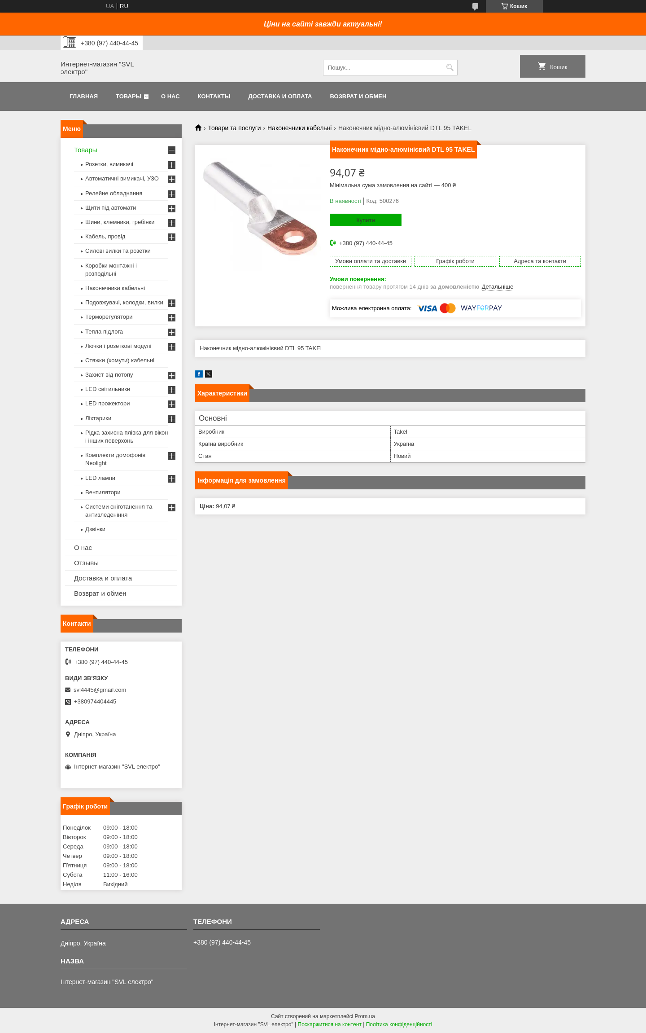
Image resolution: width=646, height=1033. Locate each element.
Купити (365, 220)
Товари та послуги (234, 128)
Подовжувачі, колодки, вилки (124, 302)
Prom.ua (365, 1016)
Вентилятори (102, 492)
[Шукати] (450, 67)
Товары (128, 96)
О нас (170, 96)
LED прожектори (107, 403)
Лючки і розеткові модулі (118, 346)
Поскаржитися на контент (330, 1024)
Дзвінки (95, 529)
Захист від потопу (109, 374)
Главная (84, 96)
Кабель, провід (105, 236)
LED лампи (100, 478)
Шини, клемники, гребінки (120, 222)
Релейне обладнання (113, 193)
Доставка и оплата (280, 96)
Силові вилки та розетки (118, 250)
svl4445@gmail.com (100, 689)
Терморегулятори (108, 316)
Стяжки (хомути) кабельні (119, 360)
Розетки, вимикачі (109, 164)
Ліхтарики (98, 418)
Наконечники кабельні (299, 128)
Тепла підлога (104, 331)
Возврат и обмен (358, 96)
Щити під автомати (110, 207)
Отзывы (86, 563)
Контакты (214, 96)
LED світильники (107, 389)
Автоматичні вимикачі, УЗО (122, 178)
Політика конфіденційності (399, 1024)
